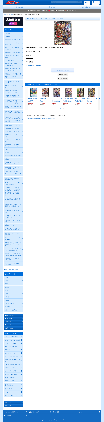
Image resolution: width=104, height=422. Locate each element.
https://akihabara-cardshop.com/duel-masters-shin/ (41, 118)
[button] (84, 7)
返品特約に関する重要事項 (33, 65)
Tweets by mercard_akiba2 (11, 269)
